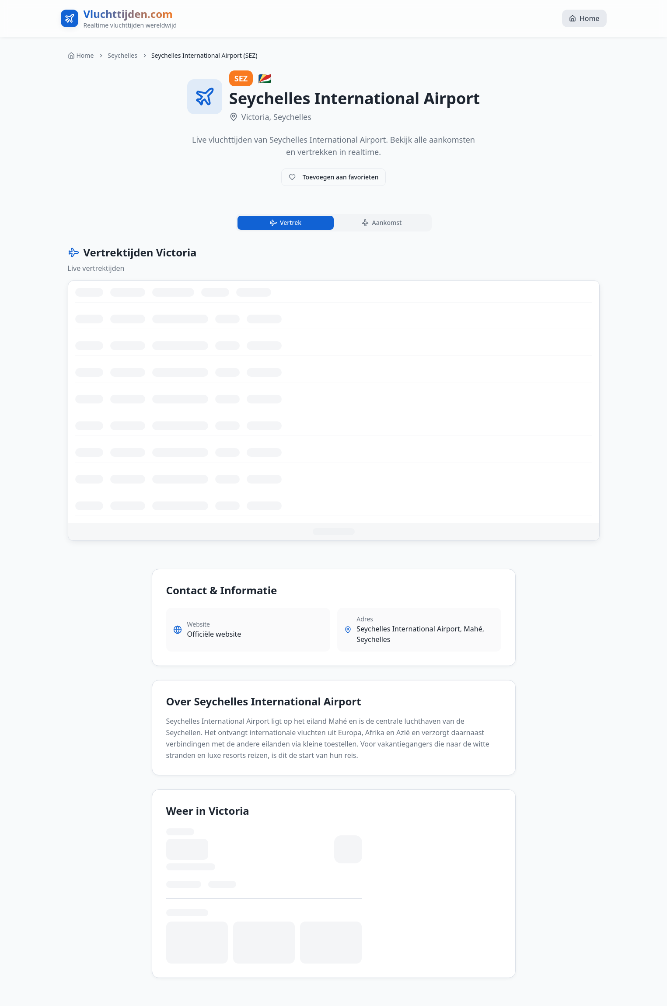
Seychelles (122, 55)
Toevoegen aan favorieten (334, 177)
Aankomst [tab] (381, 223)
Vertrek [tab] (284, 223)
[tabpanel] (334, 393)
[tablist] (334, 222)
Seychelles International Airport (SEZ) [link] (204, 55)
